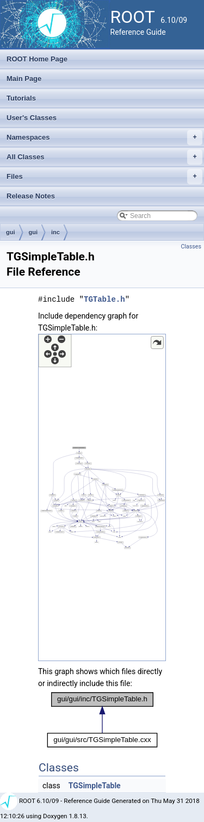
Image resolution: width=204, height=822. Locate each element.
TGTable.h (104, 299)
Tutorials (21, 98)
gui (10, 232)
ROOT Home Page (37, 59)
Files (104, 176)
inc (55, 232)
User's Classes (32, 118)
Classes (191, 246)
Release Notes (31, 196)
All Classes (104, 157)
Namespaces (104, 137)
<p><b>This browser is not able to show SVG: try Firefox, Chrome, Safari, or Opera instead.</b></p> (102, 497)
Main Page (24, 78)
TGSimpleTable (95, 785)
